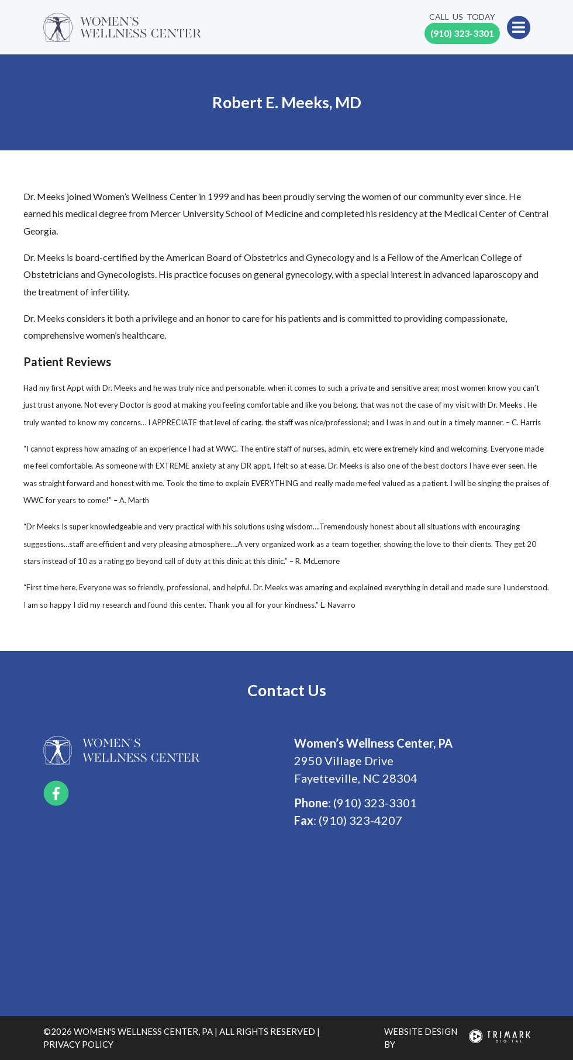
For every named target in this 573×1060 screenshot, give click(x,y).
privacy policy (78, 1044)
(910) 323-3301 (462, 33)
